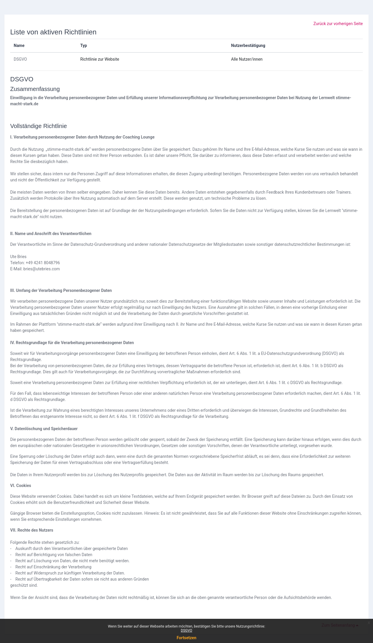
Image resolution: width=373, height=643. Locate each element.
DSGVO (20, 59)
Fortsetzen (186, 637)
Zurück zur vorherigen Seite (338, 23)
